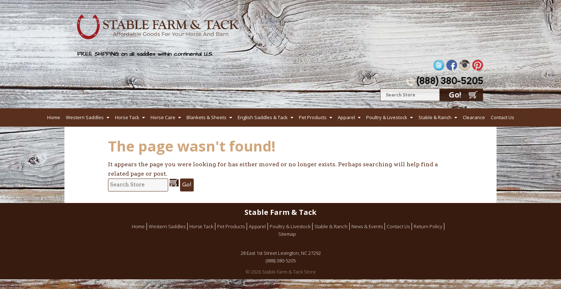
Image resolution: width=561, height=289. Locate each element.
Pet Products (313, 117)
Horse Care (163, 117)
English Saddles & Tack (263, 117)
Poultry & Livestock (386, 117)
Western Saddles (85, 117)
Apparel (346, 117)
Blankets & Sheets (206, 117)
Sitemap (287, 234)
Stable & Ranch (435, 117)
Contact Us (502, 117)
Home (53, 117)
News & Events (367, 226)
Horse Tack (127, 117)
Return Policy (428, 226)
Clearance (474, 117)
